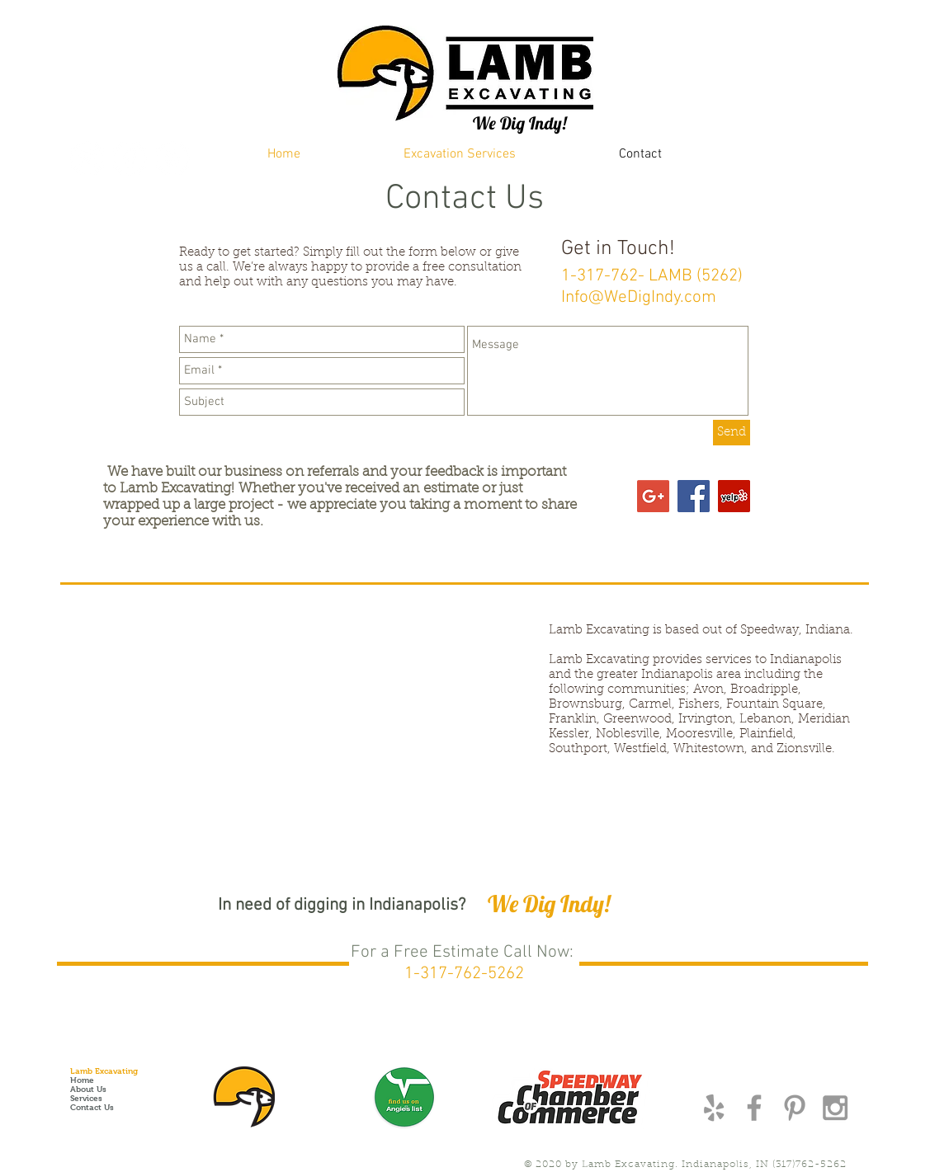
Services (86, 1098)
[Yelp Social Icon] (734, 496)
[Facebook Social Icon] (693, 496)
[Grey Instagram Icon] (835, 1107)
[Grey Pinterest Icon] (794, 1107)
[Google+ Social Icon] (653, 496)
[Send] (731, 432)
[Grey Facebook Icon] (754, 1107)
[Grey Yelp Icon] (713, 1107)
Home (82, 1080)
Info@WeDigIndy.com (638, 297)
